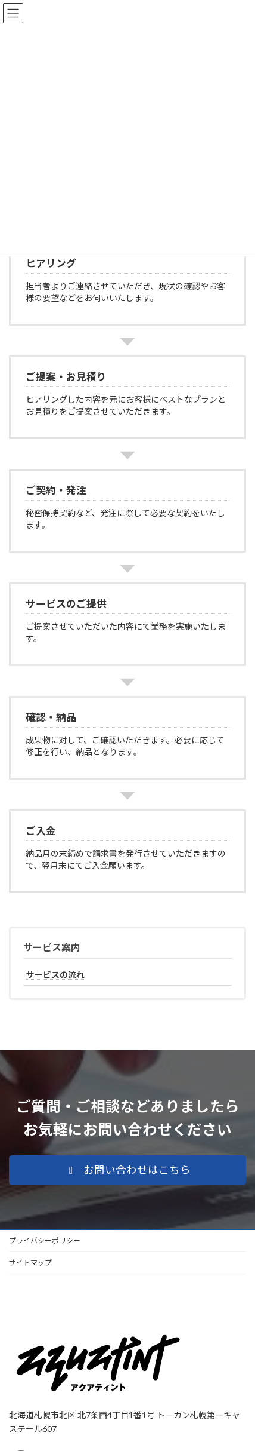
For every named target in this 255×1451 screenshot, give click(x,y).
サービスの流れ (55, 975)
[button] (127, 1170)
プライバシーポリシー (44, 1240)
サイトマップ (30, 1262)
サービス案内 (51, 947)
